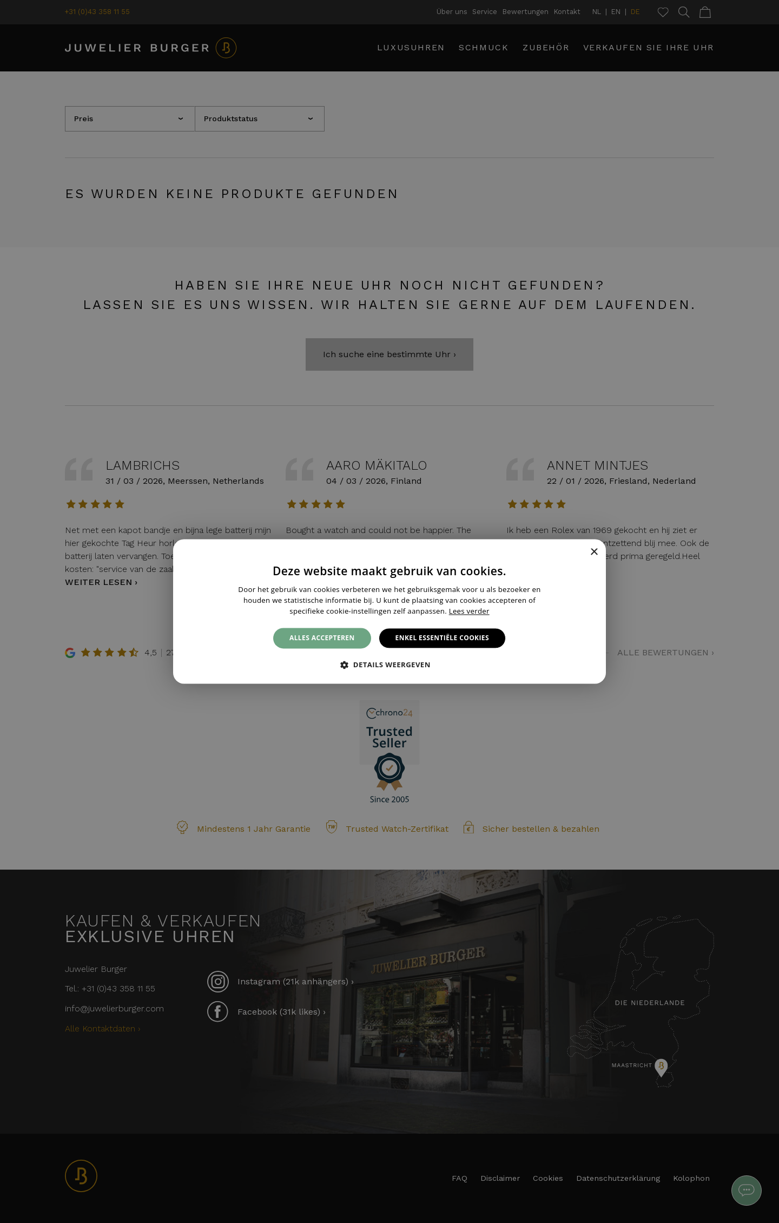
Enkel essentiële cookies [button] (442, 637)
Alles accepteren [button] (322, 637)
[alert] (389, 611)
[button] (389, 665)
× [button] (594, 552)
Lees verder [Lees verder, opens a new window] (469, 611)
